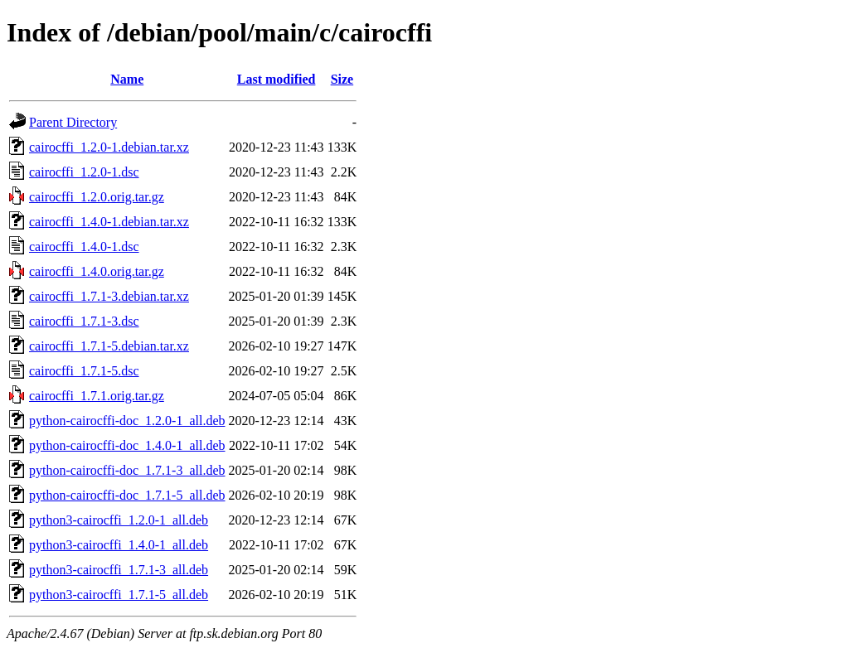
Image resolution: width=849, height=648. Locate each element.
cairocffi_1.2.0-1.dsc (84, 172)
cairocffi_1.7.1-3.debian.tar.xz (109, 296)
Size (342, 79)
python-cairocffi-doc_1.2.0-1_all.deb (127, 420)
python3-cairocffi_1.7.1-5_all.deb (118, 595)
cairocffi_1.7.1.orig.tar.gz (96, 396)
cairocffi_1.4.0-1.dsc (84, 246)
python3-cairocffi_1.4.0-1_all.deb (118, 545)
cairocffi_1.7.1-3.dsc (84, 321)
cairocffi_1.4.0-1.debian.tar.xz (109, 222)
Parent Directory (73, 122)
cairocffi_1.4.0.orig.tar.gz (96, 271)
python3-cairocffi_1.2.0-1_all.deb (118, 520)
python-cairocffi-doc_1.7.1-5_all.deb (127, 495)
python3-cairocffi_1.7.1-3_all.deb (118, 570)
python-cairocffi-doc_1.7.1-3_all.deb (127, 470)
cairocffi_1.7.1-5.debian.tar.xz (109, 346)
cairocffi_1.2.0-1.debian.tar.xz (109, 147)
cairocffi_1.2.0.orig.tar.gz (96, 197)
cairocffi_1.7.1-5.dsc (84, 371)
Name (126, 79)
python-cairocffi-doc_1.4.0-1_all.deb (127, 445)
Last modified (276, 79)
